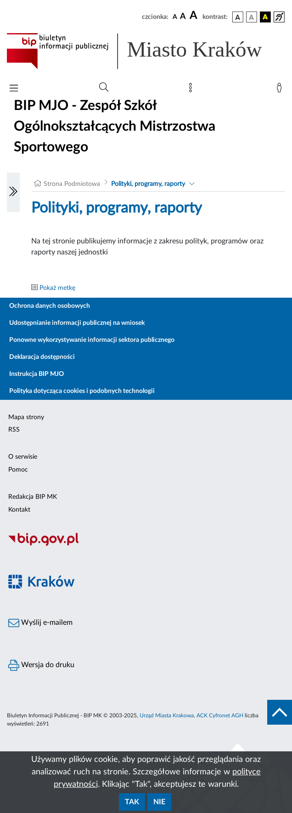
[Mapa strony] (192, 89)
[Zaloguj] (281, 89)
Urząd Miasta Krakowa (167, 715)
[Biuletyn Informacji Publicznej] (146, 545)
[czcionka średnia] (183, 17)
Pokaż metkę (57, 288)
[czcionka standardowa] (175, 16)
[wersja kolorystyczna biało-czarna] (252, 17)
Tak (132, 802)
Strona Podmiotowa (72, 184)
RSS (14, 430)
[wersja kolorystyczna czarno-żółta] (265, 17)
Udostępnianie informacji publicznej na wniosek (77, 323)
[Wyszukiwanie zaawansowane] (103, 87)
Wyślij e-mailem (40, 622)
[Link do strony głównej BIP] (146, 51)
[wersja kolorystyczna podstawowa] (238, 17)
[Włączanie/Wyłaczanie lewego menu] (13, 192)
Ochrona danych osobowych (49, 306)
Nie (159, 802)
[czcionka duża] (195, 15)
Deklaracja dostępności (42, 357)
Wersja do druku (41, 665)
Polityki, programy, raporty (148, 184)
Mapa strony (26, 417)
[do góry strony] (279, 712)
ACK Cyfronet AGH (220, 715)
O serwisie (22, 457)
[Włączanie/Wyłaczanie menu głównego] (14, 89)
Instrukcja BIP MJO (36, 374)
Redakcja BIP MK (32, 497)
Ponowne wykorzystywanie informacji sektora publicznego (91, 340)
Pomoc (18, 470)
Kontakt (19, 510)
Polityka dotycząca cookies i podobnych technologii (82, 391)
